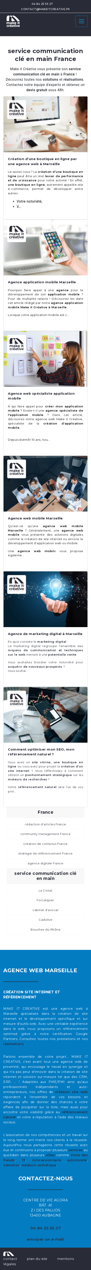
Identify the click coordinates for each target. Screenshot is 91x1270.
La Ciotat (46, 890)
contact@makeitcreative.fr (45, 9)
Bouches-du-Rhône (45, 929)
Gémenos (11, 1165)
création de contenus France (45, 843)
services (75, 1150)
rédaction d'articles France (45, 824)
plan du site (37, 1259)
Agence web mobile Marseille (35, 518)
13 (23, 1160)
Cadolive (45, 919)
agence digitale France (45, 863)
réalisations (13, 1044)
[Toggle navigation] (81, 21)
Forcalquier (46, 900)
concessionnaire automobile (59, 1160)
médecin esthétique (39, 1165)
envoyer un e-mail (45, 1239)
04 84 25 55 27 (42, 3)
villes (50, 1155)
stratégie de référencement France (45, 853)
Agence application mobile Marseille (42, 282)
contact (10, 1259)
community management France (45, 834)
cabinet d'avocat (45, 910)
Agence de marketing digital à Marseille (45, 634)
